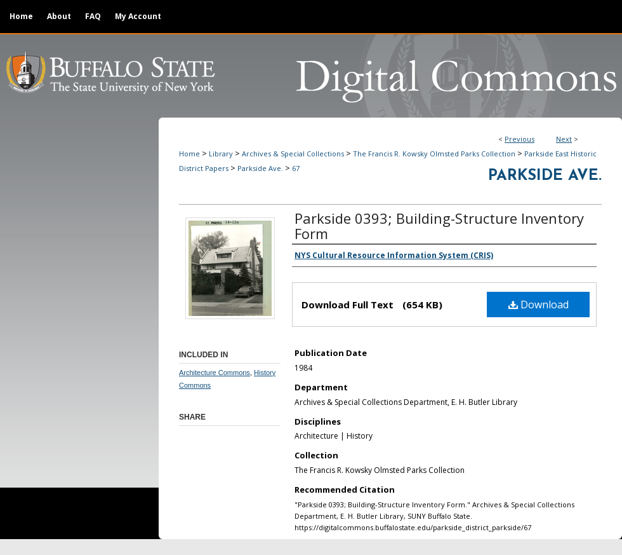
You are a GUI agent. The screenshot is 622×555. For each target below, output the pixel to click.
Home (189, 153)
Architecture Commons (214, 372)
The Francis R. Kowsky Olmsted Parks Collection (434, 153)
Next (564, 139)
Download (538, 305)
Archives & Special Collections (293, 153)
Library (221, 153)
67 (296, 168)
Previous (519, 139)
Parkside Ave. (260, 168)
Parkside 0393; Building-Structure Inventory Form (439, 226)
